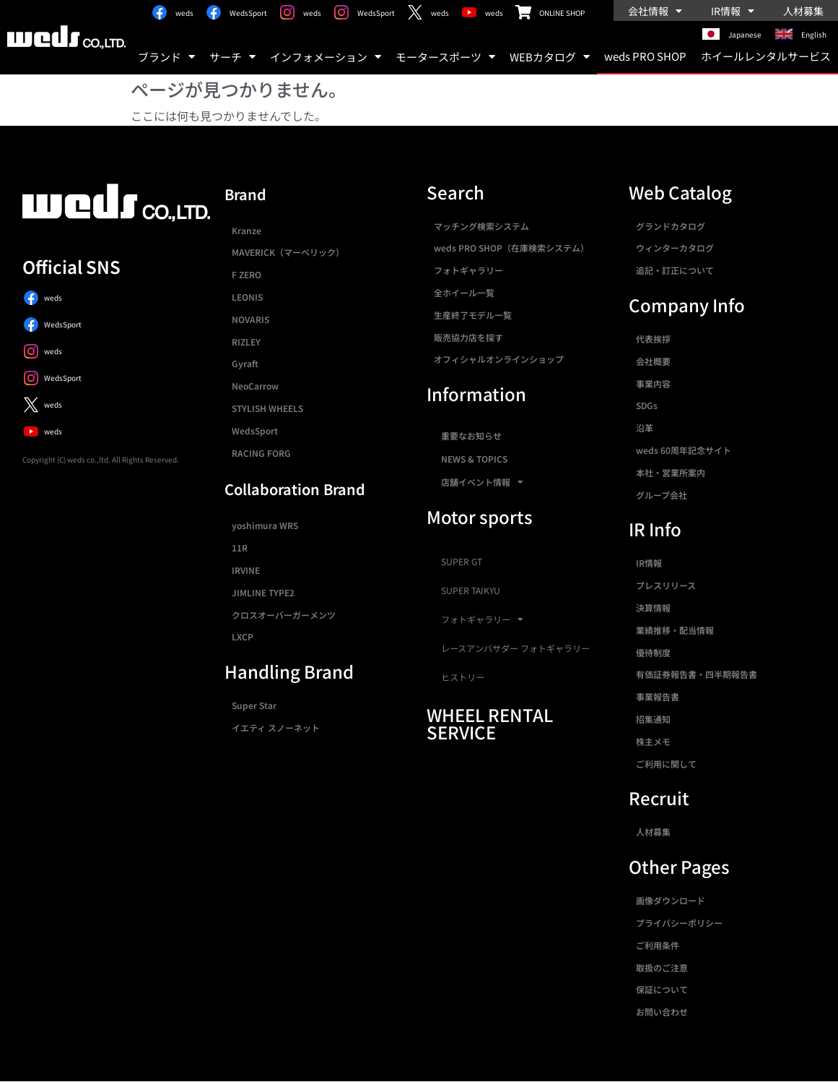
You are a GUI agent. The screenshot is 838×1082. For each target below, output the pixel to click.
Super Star (254, 705)
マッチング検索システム (481, 226)
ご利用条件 (657, 945)
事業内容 (653, 383)
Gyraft (245, 363)
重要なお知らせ (471, 435)
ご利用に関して (666, 763)
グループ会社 (661, 495)
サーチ (232, 56)
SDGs (647, 405)
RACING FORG (261, 453)
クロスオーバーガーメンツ (284, 615)
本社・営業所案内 (670, 472)
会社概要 (653, 361)
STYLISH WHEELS (267, 408)
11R (240, 547)
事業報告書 (657, 696)
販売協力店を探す (468, 337)
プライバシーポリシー (679, 922)
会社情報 (655, 11)
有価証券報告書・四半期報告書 (696, 674)
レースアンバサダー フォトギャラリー (515, 648)
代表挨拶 (653, 338)
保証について (662, 989)
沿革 (644, 427)
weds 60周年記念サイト (683, 450)
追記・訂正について (675, 270)
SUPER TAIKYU (470, 590)
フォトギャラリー (468, 270)
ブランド (166, 56)
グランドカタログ (670, 226)
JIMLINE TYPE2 (263, 592)
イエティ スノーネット (276, 727)
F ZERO (246, 274)
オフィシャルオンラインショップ (499, 359)
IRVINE (246, 570)
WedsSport (255, 430)
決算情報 (653, 607)
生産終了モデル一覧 (473, 315)
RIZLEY (246, 341)
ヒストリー (462, 677)
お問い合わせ (662, 1011)
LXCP (242, 636)
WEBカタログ (550, 56)
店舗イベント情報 (482, 482)
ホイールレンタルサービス (766, 56)
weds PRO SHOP (645, 56)
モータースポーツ (445, 56)
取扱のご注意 (662, 967)
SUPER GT (461, 561)
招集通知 (653, 719)
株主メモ (653, 741)
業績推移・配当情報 (675, 630)
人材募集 (803, 11)
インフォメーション (325, 56)
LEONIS (247, 297)
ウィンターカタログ (675, 247)
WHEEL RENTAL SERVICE (490, 723)
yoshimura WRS (265, 525)
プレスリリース (666, 585)
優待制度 (653, 652)
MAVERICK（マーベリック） (288, 252)
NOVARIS (250, 319)
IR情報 (732, 11)
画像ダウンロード (670, 900)
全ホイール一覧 (464, 292)
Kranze (246, 230)
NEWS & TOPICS (474, 458)
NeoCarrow (255, 385)
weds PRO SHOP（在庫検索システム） (511, 247)
